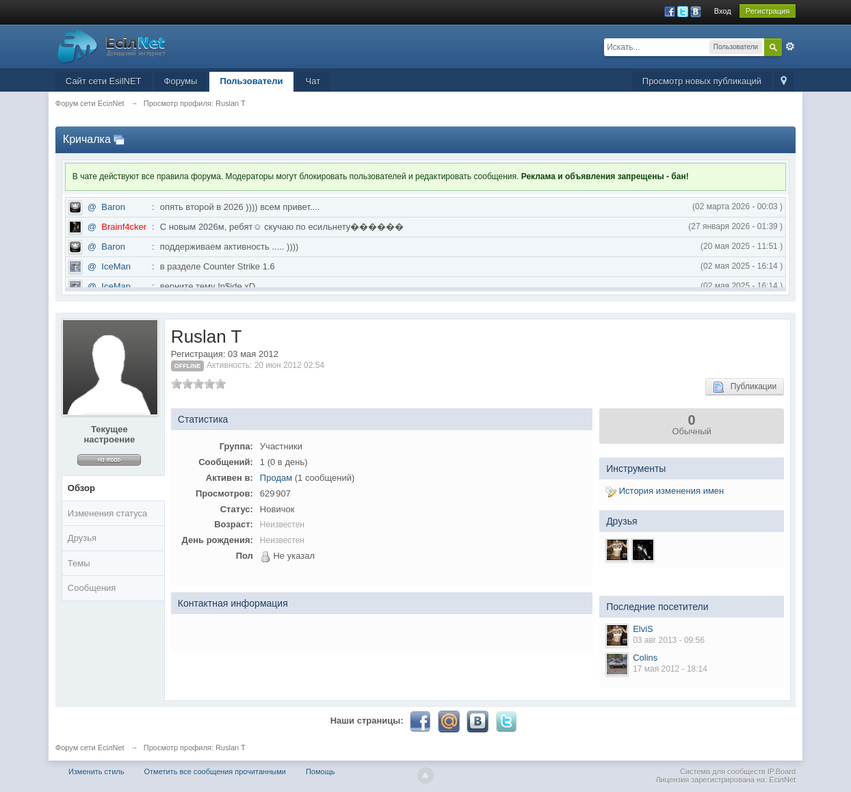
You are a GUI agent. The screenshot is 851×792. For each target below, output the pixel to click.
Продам (276, 478)
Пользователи (251, 81)
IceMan (116, 266)
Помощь (320, 771)
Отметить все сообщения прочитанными (215, 771)
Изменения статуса (107, 513)
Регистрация (767, 11)
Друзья (82, 538)
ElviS (643, 629)
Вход (722, 11)
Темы (79, 563)
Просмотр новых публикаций (701, 81)
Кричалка (87, 139)
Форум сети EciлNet (90, 747)
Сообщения (92, 588)
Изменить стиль (96, 771)
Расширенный (790, 46)
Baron (113, 207)
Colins (645, 657)
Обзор (81, 488)
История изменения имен (664, 491)
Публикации (744, 387)
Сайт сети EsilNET (104, 81)
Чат (313, 81)
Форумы (181, 81)
